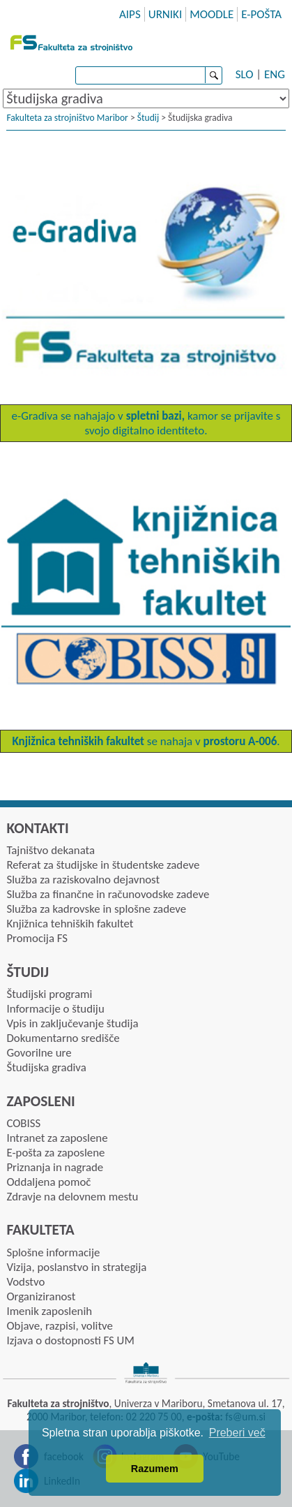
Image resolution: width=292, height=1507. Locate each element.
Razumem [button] (154, 1468)
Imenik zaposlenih (49, 1311)
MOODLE (211, 14)
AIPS (130, 14)
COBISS (23, 1123)
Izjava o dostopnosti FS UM (70, 1340)
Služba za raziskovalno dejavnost (83, 879)
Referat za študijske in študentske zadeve (102, 865)
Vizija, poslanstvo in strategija (76, 1267)
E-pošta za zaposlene (55, 1152)
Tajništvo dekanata (50, 850)
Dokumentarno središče (62, 1038)
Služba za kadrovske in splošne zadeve (96, 909)
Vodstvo (25, 1281)
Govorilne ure (38, 1052)
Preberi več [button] (237, 1433)
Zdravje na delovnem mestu (72, 1196)
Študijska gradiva (46, 1067)
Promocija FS (37, 938)
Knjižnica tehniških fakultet (69, 923)
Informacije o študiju (55, 1008)
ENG (274, 74)
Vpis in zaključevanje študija (72, 1023)
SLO (245, 74)
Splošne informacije (53, 1252)
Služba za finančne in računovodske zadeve (107, 894)
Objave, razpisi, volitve (59, 1325)
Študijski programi (49, 994)
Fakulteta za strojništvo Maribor (67, 118)
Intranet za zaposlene (56, 1138)
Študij (148, 118)
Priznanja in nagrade (54, 1167)
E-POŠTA (261, 14)
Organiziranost (40, 1296)
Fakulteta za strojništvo (73, 41)
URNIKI (165, 14)
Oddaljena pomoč (48, 1182)
